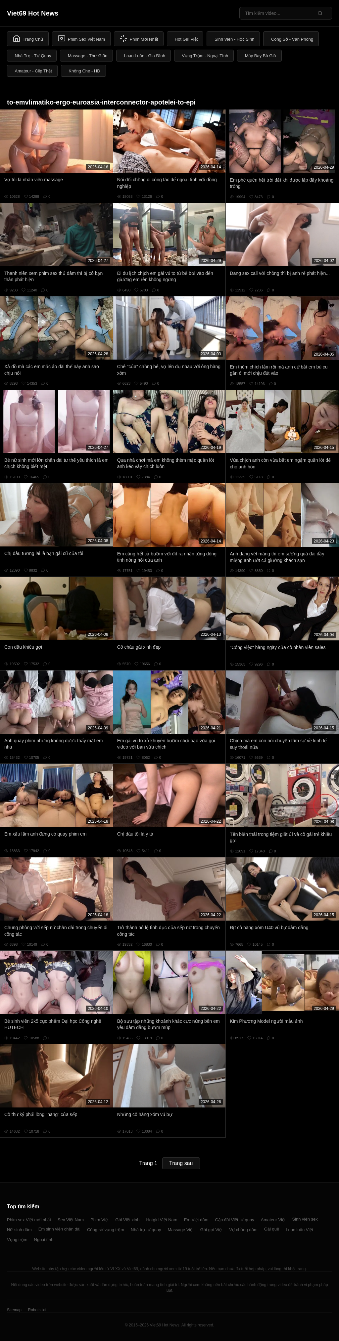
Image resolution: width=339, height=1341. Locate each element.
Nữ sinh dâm (19, 1229)
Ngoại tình (44, 1239)
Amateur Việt (273, 1219)
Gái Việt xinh (127, 1219)
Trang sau (181, 1163)
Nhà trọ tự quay (146, 1229)
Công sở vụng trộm (105, 1229)
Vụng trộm (17, 1239)
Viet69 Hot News (32, 13)
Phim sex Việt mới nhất (29, 1219)
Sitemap (14, 1310)
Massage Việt (181, 1229)
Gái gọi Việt (211, 1229)
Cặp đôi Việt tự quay (234, 1219)
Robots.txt (37, 1310)
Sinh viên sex (304, 1219)
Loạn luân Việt (299, 1229)
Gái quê (271, 1229)
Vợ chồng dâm (243, 1229)
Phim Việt (99, 1219)
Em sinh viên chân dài (59, 1229)
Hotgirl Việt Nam (161, 1219)
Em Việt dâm (196, 1219)
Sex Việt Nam (71, 1219)
